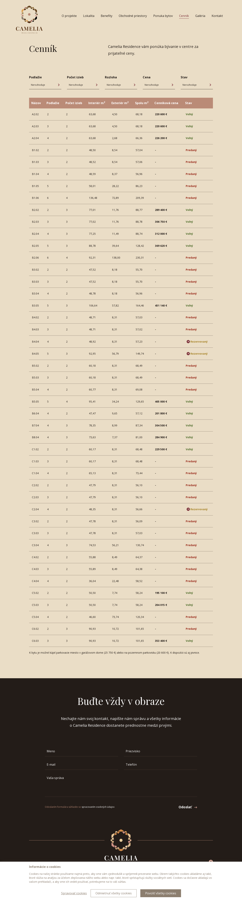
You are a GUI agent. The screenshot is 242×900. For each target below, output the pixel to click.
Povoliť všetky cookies (160, 893)
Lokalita (88, 16)
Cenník (184, 16)
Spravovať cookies (74, 893)
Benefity (106, 16)
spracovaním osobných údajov (98, 806)
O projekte (69, 16)
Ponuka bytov (163, 16)
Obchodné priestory (133, 16)
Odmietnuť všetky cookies (113, 893)
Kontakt (217, 16)
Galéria (200, 16)
